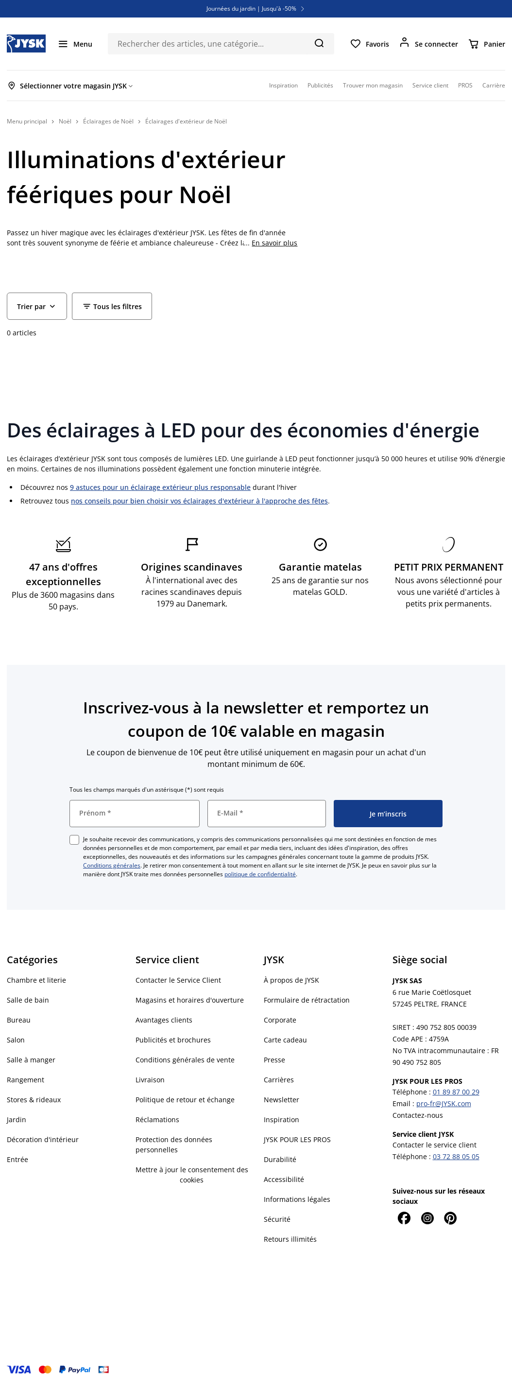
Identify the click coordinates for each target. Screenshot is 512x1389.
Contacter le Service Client (178, 980)
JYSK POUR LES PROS (297, 1139)
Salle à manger (31, 1059)
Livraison (150, 1079)
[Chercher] (318, 42)
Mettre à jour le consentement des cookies (192, 1174)
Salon (16, 1039)
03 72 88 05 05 (456, 1156)
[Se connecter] (428, 43)
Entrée (17, 1159)
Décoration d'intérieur (43, 1139)
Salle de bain (28, 1000)
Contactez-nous (418, 1115)
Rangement (25, 1079)
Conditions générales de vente (185, 1059)
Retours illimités (290, 1239)
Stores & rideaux (34, 1099)
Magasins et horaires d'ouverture (190, 1000)
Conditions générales (111, 865)
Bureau (19, 1019)
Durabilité (280, 1159)
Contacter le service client (435, 1144)
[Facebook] (404, 1218)
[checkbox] (74, 840)
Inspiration (281, 1119)
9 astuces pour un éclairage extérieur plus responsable (160, 487)
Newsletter (281, 1099)
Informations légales (297, 1199)
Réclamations (157, 1119)
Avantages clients (164, 1019)
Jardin (16, 1119)
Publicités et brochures (173, 1039)
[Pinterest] (450, 1218)
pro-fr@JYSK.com (443, 1103)
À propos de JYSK (291, 980)
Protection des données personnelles (174, 1144)
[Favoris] (369, 43)
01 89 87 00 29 (456, 1091)
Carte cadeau (285, 1039)
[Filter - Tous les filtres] (112, 306)
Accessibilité (284, 1179)
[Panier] (486, 43)
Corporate (280, 1019)
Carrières (279, 1079)
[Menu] (74, 43)
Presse (274, 1059)
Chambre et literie (36, 980)
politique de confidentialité (260, 874)
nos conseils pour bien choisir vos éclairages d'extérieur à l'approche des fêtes (199, 500)
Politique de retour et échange (185, 1099)
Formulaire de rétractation (307, 1000)
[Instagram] (427, 1218)
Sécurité (277, 1219)
